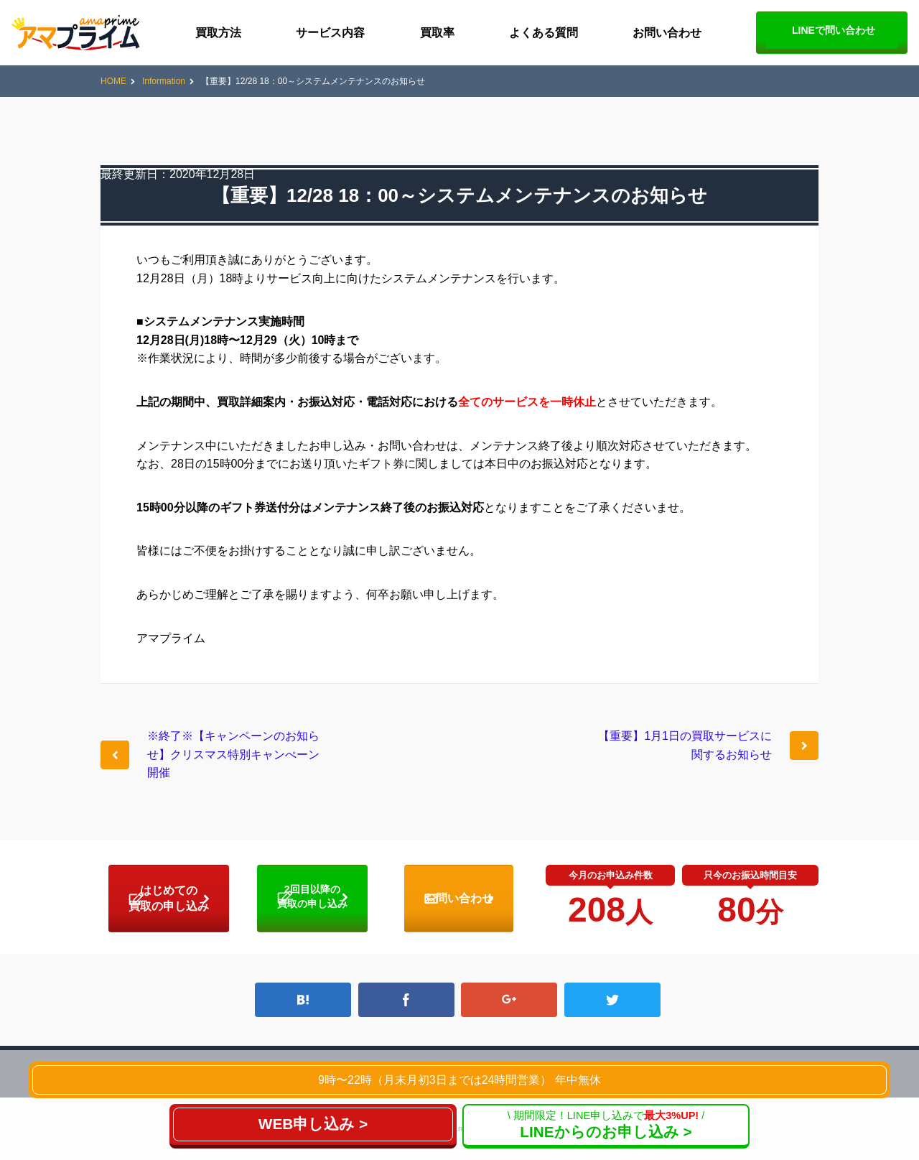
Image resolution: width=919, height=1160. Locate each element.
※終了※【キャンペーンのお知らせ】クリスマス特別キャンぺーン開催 (233, 754)
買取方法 (218, 33)
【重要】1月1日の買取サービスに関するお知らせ (685, 745)
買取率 (437, 33)
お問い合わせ (667, 33)
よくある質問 (543, 33)
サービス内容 (330, 33)
